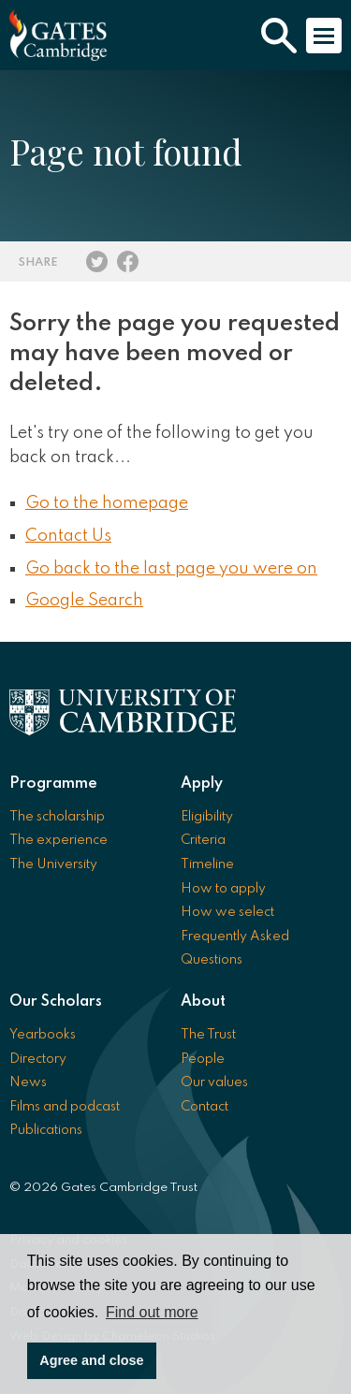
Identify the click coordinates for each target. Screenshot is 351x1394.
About (203, 1002)
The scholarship (57, 816)
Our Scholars (55, 1002)
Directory (37, 1059)
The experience (58, 840)
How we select (227, 912)
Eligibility (207, 816)
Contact (204, 1106)
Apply (202, 784)
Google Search (84, 600)
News (28, 1082)
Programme (53, 784)
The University (53, 864)
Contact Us (68, 536)
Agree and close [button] (91, 1360)
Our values (214, 1082)
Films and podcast (64, 1106)
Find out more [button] (152, 1312)
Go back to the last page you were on (171, 568)
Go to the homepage (106, 503)
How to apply (223, 888)
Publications (45, 1130)
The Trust (208, 1034)
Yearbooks (42, 1034)
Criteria (203, 840)
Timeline (207, 864)
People (203, 1059)
